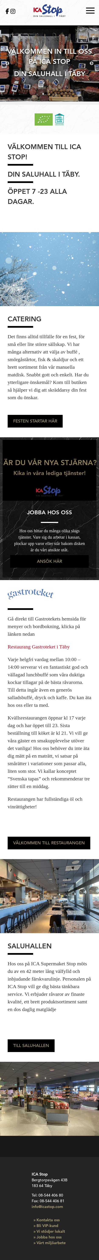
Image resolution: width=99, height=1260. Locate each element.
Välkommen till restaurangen (49, 843)
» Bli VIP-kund (46, 1225)
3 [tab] (56, 94)
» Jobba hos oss (48, 1237)
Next (91, 63)
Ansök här (49, 561)
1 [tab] (43, 94)
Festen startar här (35, 421)
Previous (7, 63)
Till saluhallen (31, 1045)
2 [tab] (49, 94)
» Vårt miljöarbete (50, 1242)
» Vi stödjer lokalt (49, 1231)
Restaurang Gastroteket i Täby (39, 646)
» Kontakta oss (47, 1219)
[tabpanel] (49, 63)
